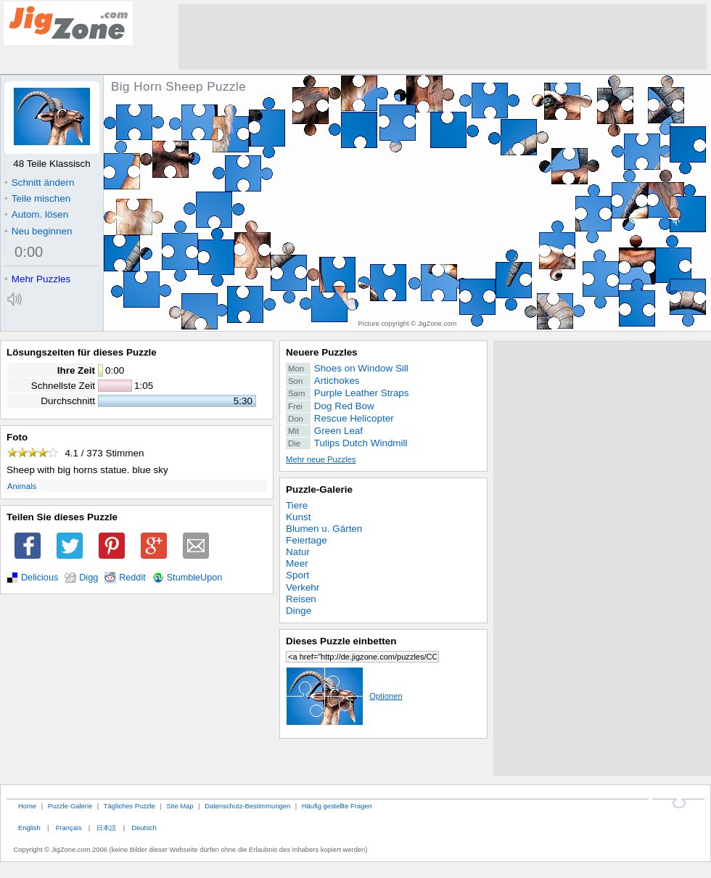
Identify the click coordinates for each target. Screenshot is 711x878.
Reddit (132, 578)
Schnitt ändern (39, 182)
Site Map (179, 806)
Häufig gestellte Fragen (337, 806)
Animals (21, 486)
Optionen (344, 696)
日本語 (106, 828)
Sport (297, 575)
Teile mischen (37, 198)
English (29, 828)
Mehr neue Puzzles (321, 459)
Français (69, 828)
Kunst (298, 517)
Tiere (297, 505)
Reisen (301, 599)
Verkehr (302, 587)
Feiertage (306, 540)
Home (27, 806)
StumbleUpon (195, 578)
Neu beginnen (38, 231)
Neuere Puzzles (322, 352)
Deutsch (143, 828)
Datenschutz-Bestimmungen (247, 806)
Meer (297, 563)
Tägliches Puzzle (129, 806)
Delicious (39, 578)
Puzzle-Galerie (319, 489)
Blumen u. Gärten (324, 528)
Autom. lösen (36, 214)
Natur (298, 551)
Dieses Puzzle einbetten (341, 641)
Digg (88, 578)
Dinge (298, 610)
